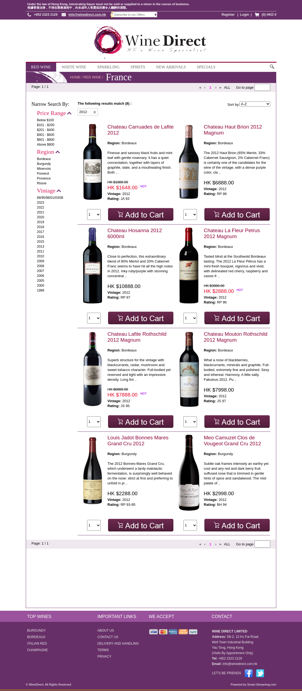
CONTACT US (107, 637)
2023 (40, 202)
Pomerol (43, 173)
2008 (40, 266)
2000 (40, 285)
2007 (40, 271)
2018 (40, 227)
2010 (40, 256)
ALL (227, 87)
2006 (40, 276)
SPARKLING (108, 67)
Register (228, 15)
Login (244, 15)
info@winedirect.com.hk (87, 15)
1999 (40, 290)
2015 (40, 242)
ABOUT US (105, 630)
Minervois (44, 169)
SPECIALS (206, 67)
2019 (40, 222)
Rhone (41, 183)
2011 (40, 251)
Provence (44, 178)
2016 (40, 237)
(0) (269, 15)
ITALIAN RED (37, 643)
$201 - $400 (45, 130)
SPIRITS (138, 67)
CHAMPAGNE (37, 650)
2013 (40, 246)
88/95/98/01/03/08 (50, 198)
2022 (40, 207)
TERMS (103, 650)
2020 (40, 217)
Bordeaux (44, 159)
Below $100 (45, 120)
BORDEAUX (36, 637)
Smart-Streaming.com (261, 684)
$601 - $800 (45, 140)
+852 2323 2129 (46, 15)
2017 (40, 232)
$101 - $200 (45, 125)
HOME (75, 77)
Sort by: (233, 105)
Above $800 (45, 144)
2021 (40, 212)
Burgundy (44, 164)
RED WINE (41, 67)
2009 (40, 261)
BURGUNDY (36, 630)
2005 (40, 281)
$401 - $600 (45, 135)
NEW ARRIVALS (171, 67)
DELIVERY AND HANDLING (118, 643)
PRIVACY (104, 656)
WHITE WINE (74, 67)
